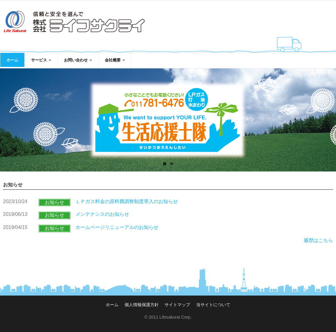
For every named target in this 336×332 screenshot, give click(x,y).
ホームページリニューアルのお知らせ (117, 227)
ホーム (112, 304)
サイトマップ (177, 304)
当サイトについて (213, 304)
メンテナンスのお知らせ (102, 214)
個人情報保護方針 (142, 304)
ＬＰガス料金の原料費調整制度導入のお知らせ (127, 201)
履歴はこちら (318, 240)
